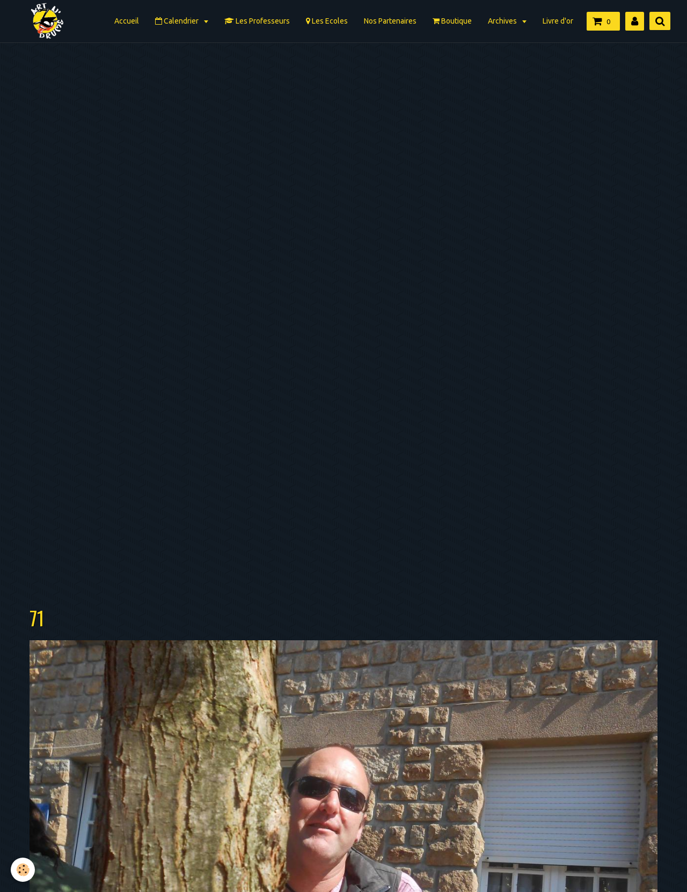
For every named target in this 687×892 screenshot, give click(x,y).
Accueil (126, 21)
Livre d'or (558, 21)
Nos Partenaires (390, 21)
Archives (503, 21)
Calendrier (177, 21)
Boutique (452, 21)
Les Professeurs (257, 21)
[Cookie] (23, 870)
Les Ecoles (327, 21)
